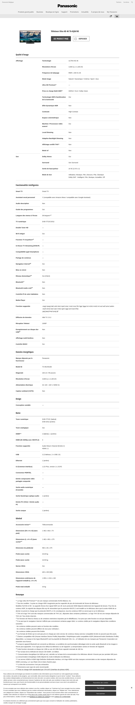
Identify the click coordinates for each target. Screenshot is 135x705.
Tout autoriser (100, 693)
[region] (67, 688)
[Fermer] (131, 687)
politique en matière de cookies (39, 696)
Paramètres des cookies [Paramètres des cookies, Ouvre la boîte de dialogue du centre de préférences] (100, 682)
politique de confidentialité (62, 696)
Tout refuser (100, 688)
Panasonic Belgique (8, 2)
